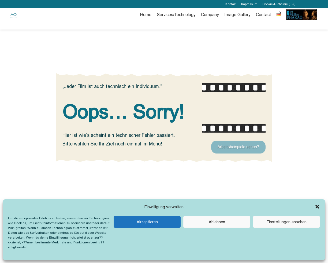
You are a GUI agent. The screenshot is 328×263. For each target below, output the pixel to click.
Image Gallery (237, 14)
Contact (263, 14)
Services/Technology (176, 14)
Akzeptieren (147, 222)
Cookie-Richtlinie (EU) (278, 4)
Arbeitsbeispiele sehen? (238, 147)
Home (145, 14)
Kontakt (230, 4)
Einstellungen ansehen (287, 222)
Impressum (249, 4)
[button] (317, 206)
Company (210, 14)
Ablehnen (217, 222)
